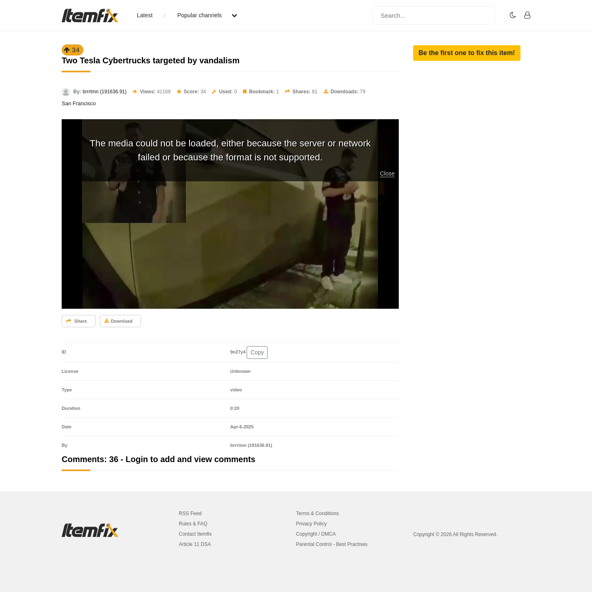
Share (76, 321)
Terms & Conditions (317, 513)
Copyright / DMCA (316, 534)
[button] (466, 53)
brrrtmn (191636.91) (105, 92)
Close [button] (387, 173)
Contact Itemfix (195, 534)
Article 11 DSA (195, 544)
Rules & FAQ (193, 524)
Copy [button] (257, 352)
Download (118, 321)
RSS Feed (190, 513)
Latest (145, 15)
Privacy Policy (311, 524)
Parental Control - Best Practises (332, 544)
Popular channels (207, 15)
